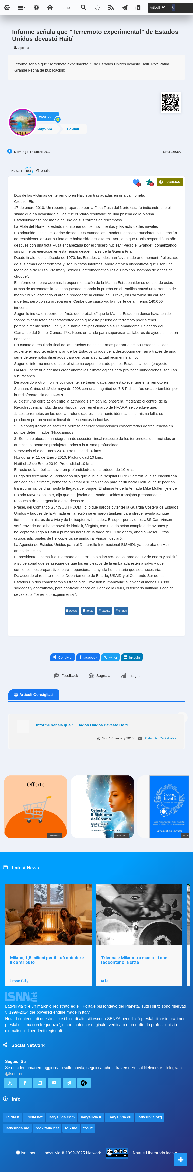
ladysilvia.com (62, 1117)
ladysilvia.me (17, 1128)
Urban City (19, 980)
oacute (72, 610)
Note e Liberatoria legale (155, 1153)
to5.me (71, 1128)
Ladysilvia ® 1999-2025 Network (72, 1153)
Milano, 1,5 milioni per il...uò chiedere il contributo (47, 960)
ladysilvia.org (149, 1117)
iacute (88, 610)
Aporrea (45, 116)
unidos (121, 610)
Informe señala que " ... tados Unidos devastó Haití (82, 725)
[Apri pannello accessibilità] (36, 7)
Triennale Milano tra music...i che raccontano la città (134, 960)
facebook (88, 657)
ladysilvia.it (91, 1117)
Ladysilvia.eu (119, 1117)
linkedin (132, 657)
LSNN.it (12, 1117)
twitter (110, 657)
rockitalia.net (47, 1128)
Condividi (62, 657)
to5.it (88, 1128)
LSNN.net (34, 1117)
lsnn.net (26, 1153)
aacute (104, 610)
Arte (104, 980)
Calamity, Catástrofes (79, 129)
